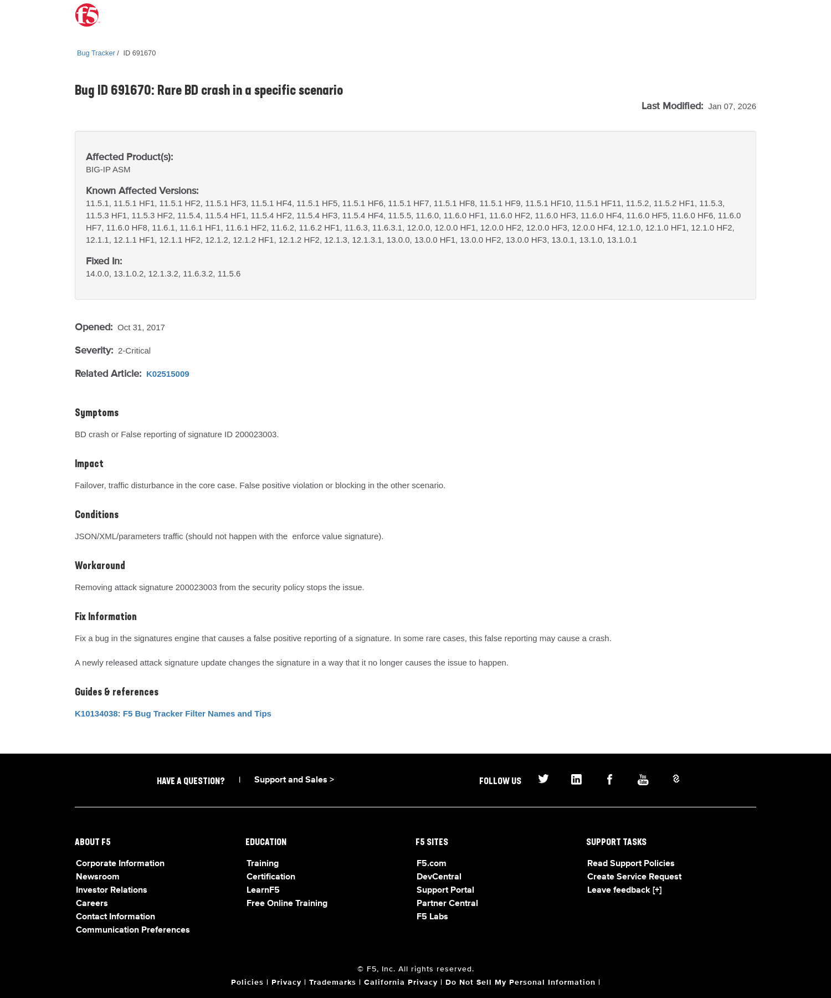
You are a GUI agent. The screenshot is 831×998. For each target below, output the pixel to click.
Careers (92, 903)
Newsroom (98, 877)
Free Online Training (287, 903)
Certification (271, 877)
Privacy (286, 982)
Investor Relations (111, 890)
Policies (247, 982)
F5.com (432, 863)
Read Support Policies (631, 863)
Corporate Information (120, 863)
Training (263, 863)
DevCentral (439, 877)
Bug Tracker (96, 53)
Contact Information (115, 917)
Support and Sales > (294, 780)
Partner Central (447, 903)
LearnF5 (263, 890)
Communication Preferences (133, 930)
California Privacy (401, 982)
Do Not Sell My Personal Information (520, 982)
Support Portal (445, 890)
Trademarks (332, 982)
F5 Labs (432, 917)
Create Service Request (634, 877)
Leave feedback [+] (624, 890)
